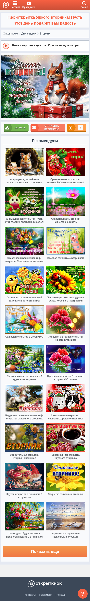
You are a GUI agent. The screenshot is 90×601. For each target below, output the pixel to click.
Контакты (30, 594)
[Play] (6, 46)
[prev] (5, 86)
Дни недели (28, 33)
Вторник (45, 33)
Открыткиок (10, 33)
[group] (45, 45)
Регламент (45, 594)
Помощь (60, 594)
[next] (85, 86)
